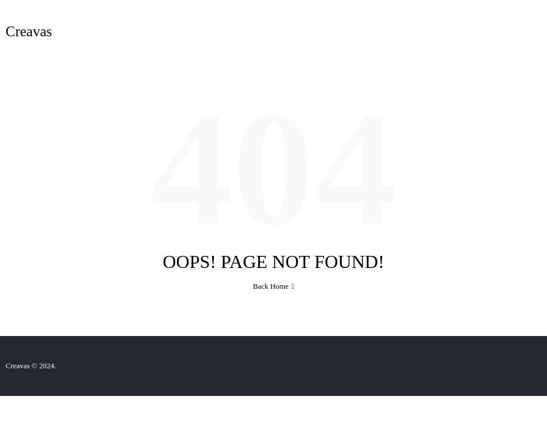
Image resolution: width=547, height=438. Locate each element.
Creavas (29, 31)
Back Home (273, 286)
